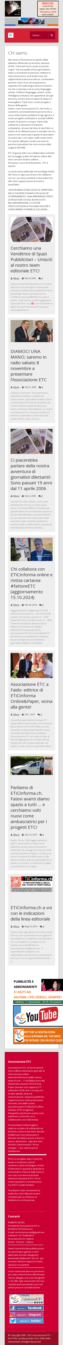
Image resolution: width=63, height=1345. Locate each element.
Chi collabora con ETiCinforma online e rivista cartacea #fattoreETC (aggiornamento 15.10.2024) (32, 583)
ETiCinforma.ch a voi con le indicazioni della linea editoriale (31, 913)
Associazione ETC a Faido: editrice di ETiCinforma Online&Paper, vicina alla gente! (31, 695)
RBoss (16, 278)
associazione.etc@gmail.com (29, 1232)
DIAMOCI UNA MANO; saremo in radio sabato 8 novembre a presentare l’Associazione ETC (29, 365)
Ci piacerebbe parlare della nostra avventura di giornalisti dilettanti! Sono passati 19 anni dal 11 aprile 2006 (31, 474)
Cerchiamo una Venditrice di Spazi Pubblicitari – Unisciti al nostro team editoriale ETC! (31, 259)
